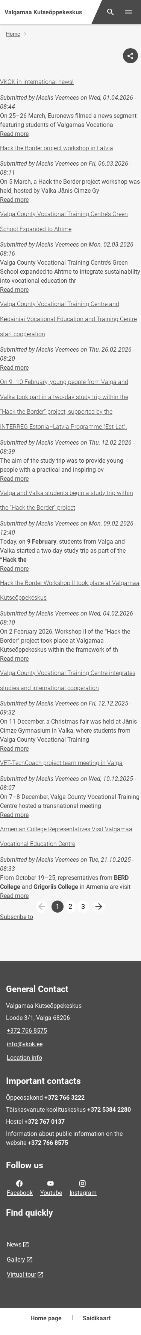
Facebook (20, 1187)
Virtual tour (21, 1274)
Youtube (51, 1187)
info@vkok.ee (24, 1044)
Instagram (83, 1187)
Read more (14, 133)
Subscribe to (16, 916)
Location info (24, 1057)
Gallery (16, 1259)
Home (13, 34)
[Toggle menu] (128, 12)
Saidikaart (97, 1318)
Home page (46, 1318)
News (14, 1244)
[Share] (130, 55)
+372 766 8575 (27, 1030)
